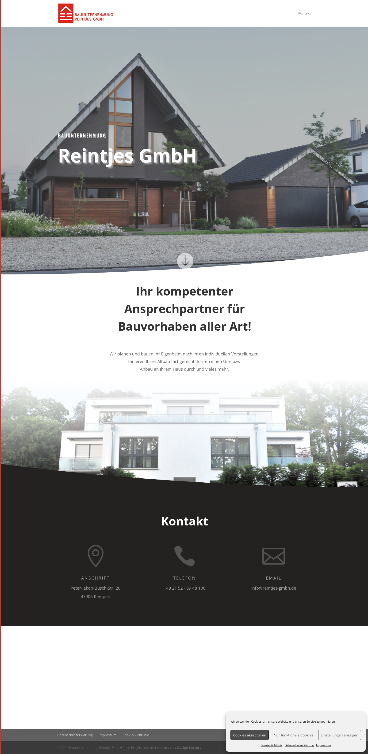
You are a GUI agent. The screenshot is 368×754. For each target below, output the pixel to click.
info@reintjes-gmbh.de (273, 588)
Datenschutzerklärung (299, 745)
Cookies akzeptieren (249, 735)
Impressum (323, 745)
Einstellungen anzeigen (339, 735)
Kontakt (304, 13)
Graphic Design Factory (182, 747)
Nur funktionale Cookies (293, 735)
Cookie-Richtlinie (271, 745)
